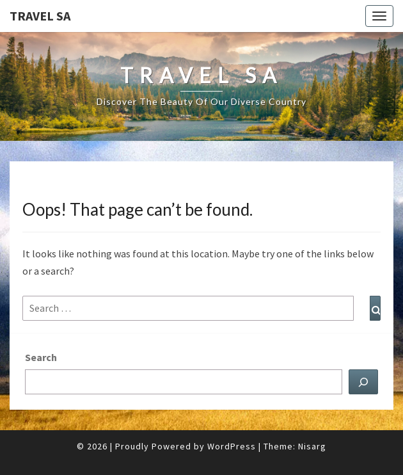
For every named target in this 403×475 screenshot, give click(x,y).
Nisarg (312, 446)
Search (41, 357)
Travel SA (40, 16)
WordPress (231, 446)
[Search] (363, 381)
